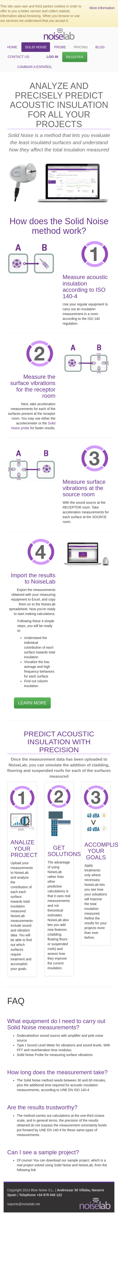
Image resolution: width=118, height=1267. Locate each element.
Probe (60, 47)
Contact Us (18, 57)
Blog (100, 47)
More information (102, 8)
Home (12, 47)
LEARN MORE (32, 703)
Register (74, 57)
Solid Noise (35, 47)
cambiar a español (34, 67)
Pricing (80, 47)
